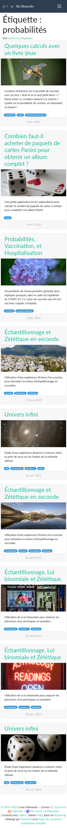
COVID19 (9, 311)
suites (40, 468)
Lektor (22, 815)
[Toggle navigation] (59, 6)
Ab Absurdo (18, 6)
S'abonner (15, 811)
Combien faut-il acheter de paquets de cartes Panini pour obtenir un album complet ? (32, 150)
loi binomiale (17, 468)
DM (6, 468)
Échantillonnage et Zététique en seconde (31, 335)
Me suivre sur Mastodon (42, 811)
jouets (20, 115)
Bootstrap (60, 815)
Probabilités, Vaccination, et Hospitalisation (23, 245)
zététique (33, 393)
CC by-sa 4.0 (58, 807)
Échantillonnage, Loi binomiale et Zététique (32, 575)
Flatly (39, 815)
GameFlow (9, 115)
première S (30, 468)
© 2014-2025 (9, 807)
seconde (8, 393)
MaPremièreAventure (35, 115)
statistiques (20, 393)
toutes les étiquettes (20, 38)
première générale (24, 311)
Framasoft (26, 819)
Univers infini (21, 414)
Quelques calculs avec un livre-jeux (32, 49)
